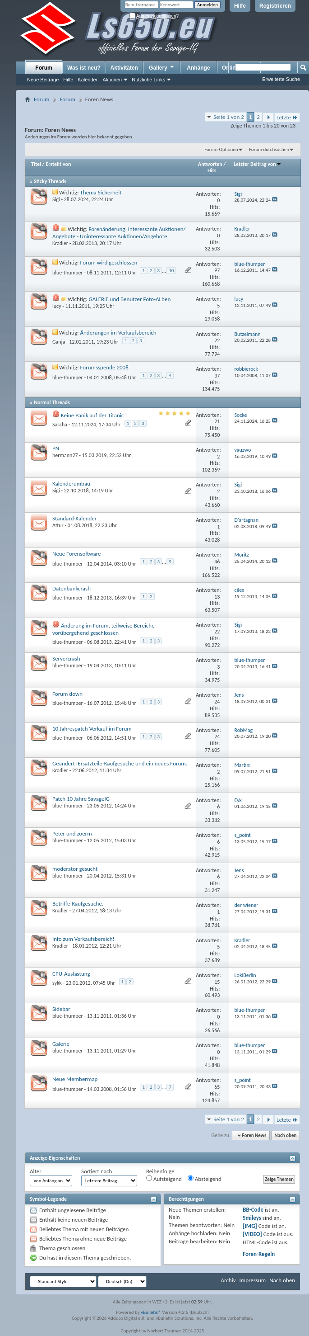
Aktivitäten (124, 68)
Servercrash (66, 658)
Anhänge (198, 68)
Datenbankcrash (71, 588)
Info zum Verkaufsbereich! (83, 938)
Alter (36, 1171)
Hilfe (240, 6)
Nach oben (285, 1135)
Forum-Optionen (221, 149)
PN (55, 448)
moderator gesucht (74, 868)
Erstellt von (58, 164)
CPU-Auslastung (71, 973)
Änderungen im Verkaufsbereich (118, 332)
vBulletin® (151, 1312)
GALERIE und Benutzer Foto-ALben (129, 299)
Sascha (59, 424)
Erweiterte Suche (281, 79)
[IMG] (250, 1226)
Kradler (60, 243)
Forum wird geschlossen (109, 262)
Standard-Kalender (74, 518)
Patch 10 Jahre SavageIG (81, 798)
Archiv (228, 1280)
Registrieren (275, 6)
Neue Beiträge (43, 79)
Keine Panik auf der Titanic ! (94, 415)
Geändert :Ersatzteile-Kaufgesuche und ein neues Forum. (119, 763)
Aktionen (112, 79)
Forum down (67, 693)
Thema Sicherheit (101, 192)
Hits (212, 170)
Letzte (287, 117)
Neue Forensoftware (76, 553)
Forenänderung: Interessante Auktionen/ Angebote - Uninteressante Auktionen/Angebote (119, 233)
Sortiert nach (96, 1171)
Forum (43, 68)
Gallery (162, 67)
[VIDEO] (252, 1234)
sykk (57, 983)
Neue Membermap (74, 1079)
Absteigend (204, 1178)
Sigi (56, 199)
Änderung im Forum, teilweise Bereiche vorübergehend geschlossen (103, 629)
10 (171, 271)
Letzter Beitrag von (257, 164)
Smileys (252, 1217)
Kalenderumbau (71, 483)
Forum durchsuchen (269, 149)
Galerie (60, 1043)
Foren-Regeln (259, 1254)
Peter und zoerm (72, 833)
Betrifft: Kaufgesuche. (77, 903)
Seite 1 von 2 (228, 116)
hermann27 (65, 455)
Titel (36, 164)
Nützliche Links (148, 79)
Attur (58, 525)
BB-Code (253, 1209)
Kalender (87, 79)
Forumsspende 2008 (104, 367)
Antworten (210, 164)
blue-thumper (67, 272)
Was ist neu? (84, 68)
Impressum (252, 1280)
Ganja (58, 342)
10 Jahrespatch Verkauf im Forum (92, 728)
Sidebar (61, 1009)
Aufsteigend (164, 1178)
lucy (56, 306)
